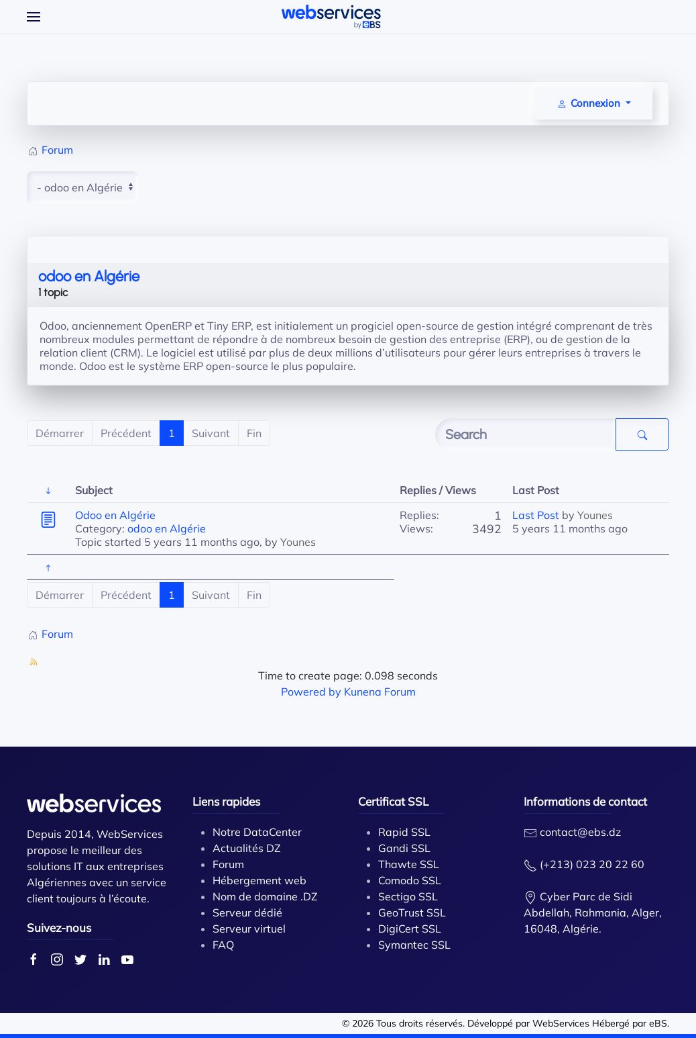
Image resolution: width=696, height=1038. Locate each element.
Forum (228, 864)
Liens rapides (226, 801)
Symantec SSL (414, 944)
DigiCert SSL (409, 928)
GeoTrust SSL (412, 912)
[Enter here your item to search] (525, 434)
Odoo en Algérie (115, 515)
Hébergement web (259, 880)
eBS (658, 1023)
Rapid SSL (404, 832)
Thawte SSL (408, 864)
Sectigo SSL (408, 896)
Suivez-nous (59, 928)
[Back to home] (331, 17)
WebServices (560, 1023)
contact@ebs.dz (580, 832)
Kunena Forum (380, 691)
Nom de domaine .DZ (265, 896)
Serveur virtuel (249, 928)
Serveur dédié (247, 912)
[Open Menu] (33, 17)
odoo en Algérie (88, 276)
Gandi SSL (404, 848)
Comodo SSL (409, 880)
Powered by (311, 691)
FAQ (223, 944)
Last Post (535, 515)
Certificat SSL (393, 801)
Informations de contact (585, 801)
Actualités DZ (247, 848)
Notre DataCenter (257, 832)
